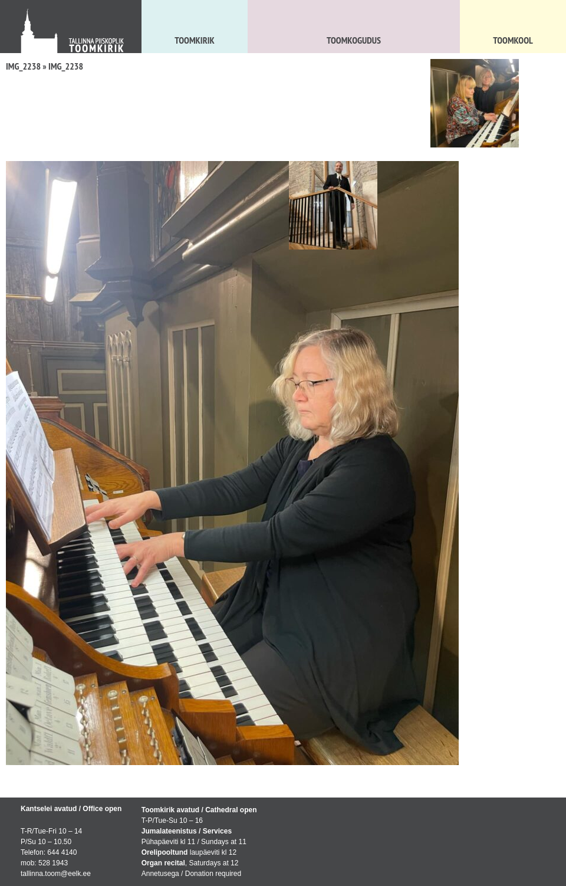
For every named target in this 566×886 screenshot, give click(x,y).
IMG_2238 (23, 66)
